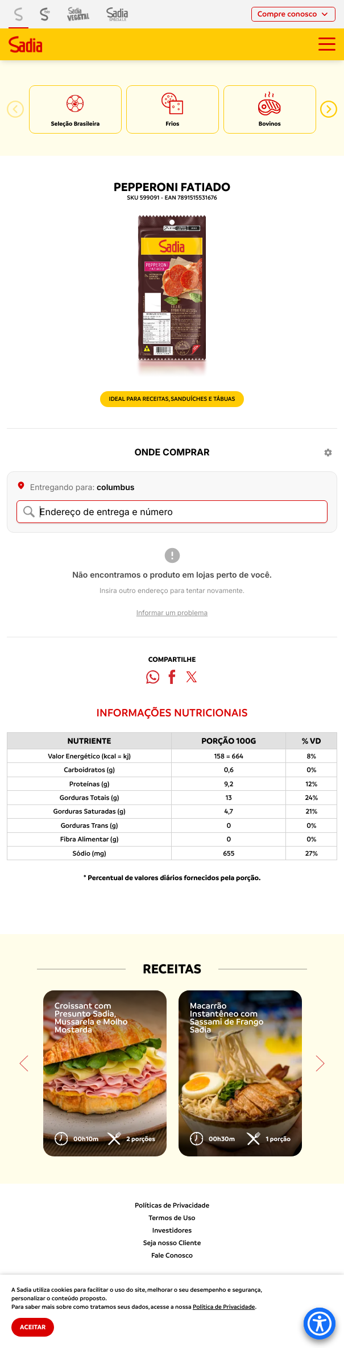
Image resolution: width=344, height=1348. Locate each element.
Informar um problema (172, 612)
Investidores (172, 1230)
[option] (75, 109)
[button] (15, 109)
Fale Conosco (172, 1255)
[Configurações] (328, 452)
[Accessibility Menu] (319, 1323)
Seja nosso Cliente (172, 1243)
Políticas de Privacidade (172, 1205)
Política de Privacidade (224, 1307)
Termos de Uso (171, 1218)
